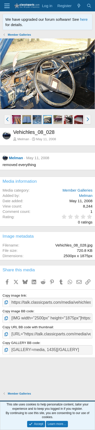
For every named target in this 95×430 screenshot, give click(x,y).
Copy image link (14, 295)
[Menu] (7, 6)
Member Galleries (77, 190)
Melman (23, 139)
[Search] (89, 5)
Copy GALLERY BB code (21, 343)
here (84, 19)
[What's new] (79, 5)
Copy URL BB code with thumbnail (28, 327)
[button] (7, 119)
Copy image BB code (18, 311)
